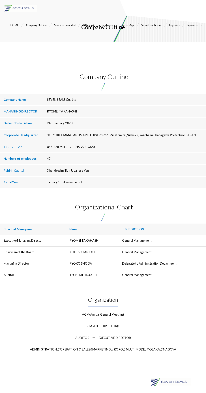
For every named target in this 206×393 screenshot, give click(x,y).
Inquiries (174, 25)
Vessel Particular (151, 25)
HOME (14, 25)
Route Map (127, 25)
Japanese (192, 25)
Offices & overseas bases (98, 25)
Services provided (65, 25)
